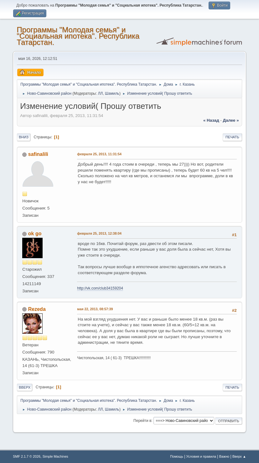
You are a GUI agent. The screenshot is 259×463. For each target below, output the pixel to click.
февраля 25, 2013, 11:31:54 (99, 154)
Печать (232, 137)
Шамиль (112, 93)
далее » (231, 120)
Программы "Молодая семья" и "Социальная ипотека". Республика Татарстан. (78, 35)
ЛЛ (100, 93)
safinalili (38, 154)
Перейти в (142, 420)
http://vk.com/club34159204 (100, 288)
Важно (224, 456)
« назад (211, 120)
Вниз (23, 137)
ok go (35, 233)
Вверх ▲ (239, 456)
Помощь (176, 456)
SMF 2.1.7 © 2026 (26, 456)
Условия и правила (201, 456)
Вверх (24, 387)
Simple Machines (55, 456)
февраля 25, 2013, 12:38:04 (99, 233)
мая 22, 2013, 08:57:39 (95, 309)
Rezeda (37, 309)
